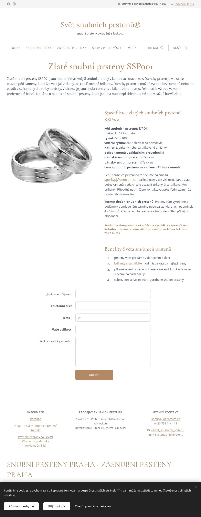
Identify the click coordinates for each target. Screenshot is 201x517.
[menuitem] (16, 48)
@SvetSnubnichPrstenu (168, 434)
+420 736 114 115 (184, 3)
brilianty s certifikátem (129, 263)
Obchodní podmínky (35, 441)
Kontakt (35, 430)
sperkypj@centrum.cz (120, 179)
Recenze (35, 419)
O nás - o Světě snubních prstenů (36, 426)
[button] (156, 48)
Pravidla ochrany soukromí (35, 437)
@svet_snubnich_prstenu (167, 430)
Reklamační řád (35, 446)
